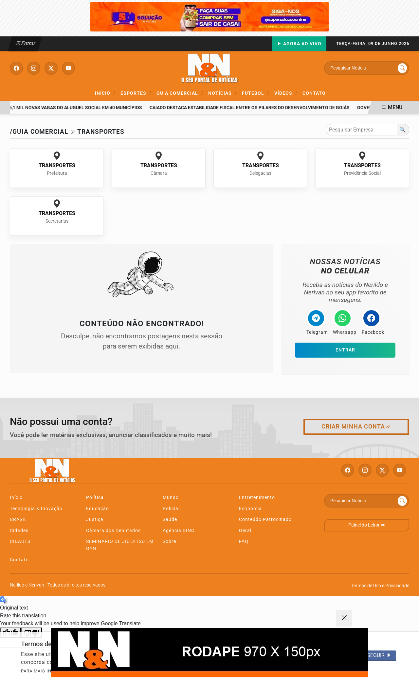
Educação (97, 508)
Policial (171, 508)
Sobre (169, 541)
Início (105, 93)
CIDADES (20, 541)
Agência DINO (179, 530)
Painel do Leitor (366, 525)
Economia (250, 508)
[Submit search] (402, 68)
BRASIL (18, 519)
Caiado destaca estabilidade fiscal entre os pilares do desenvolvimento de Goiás (251, 107)
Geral (245, 530)
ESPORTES (136, 93)
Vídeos (286, 93)
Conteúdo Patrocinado (265, 519)
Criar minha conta (356, 426)
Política (95, 497)
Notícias (222, 93)
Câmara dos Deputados (113, 530)
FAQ (243, 541)
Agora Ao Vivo (299, 44)
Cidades (19, 530)
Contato (314, 93)
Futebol (255, 93)
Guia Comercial (179, 93)
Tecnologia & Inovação (36, 508)
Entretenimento (257, 497)
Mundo (171, 497)
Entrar (25, 43)
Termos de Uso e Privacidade (380, 586)
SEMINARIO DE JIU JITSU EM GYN (120, 545)
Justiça (94, 519)
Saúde (170, 519)
